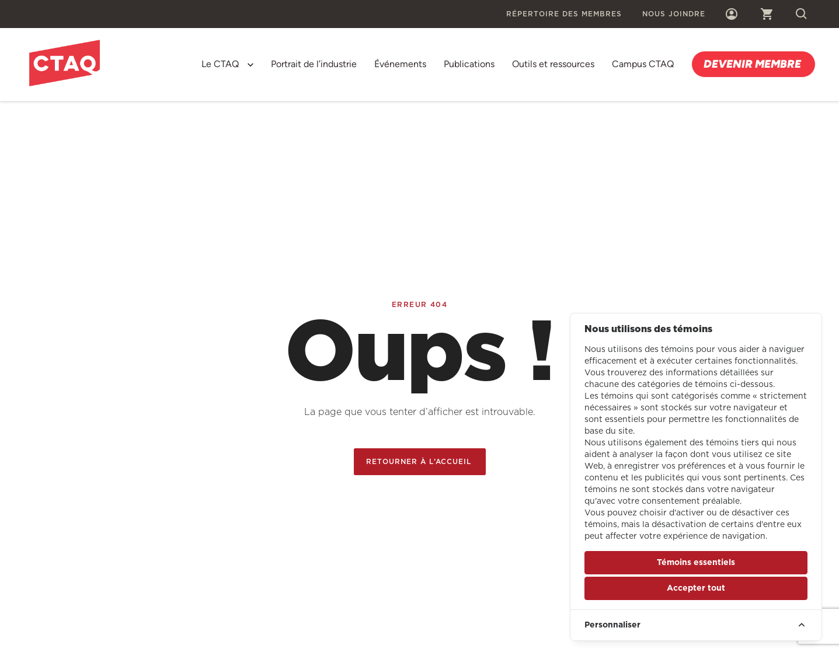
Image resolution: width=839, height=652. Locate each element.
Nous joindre (673, 14)
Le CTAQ (220, 63)
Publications (469, 63)
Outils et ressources (553, 63)
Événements (400, 63)
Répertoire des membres (564, 14)
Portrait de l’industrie (314, 63)
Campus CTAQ (643, 63)
